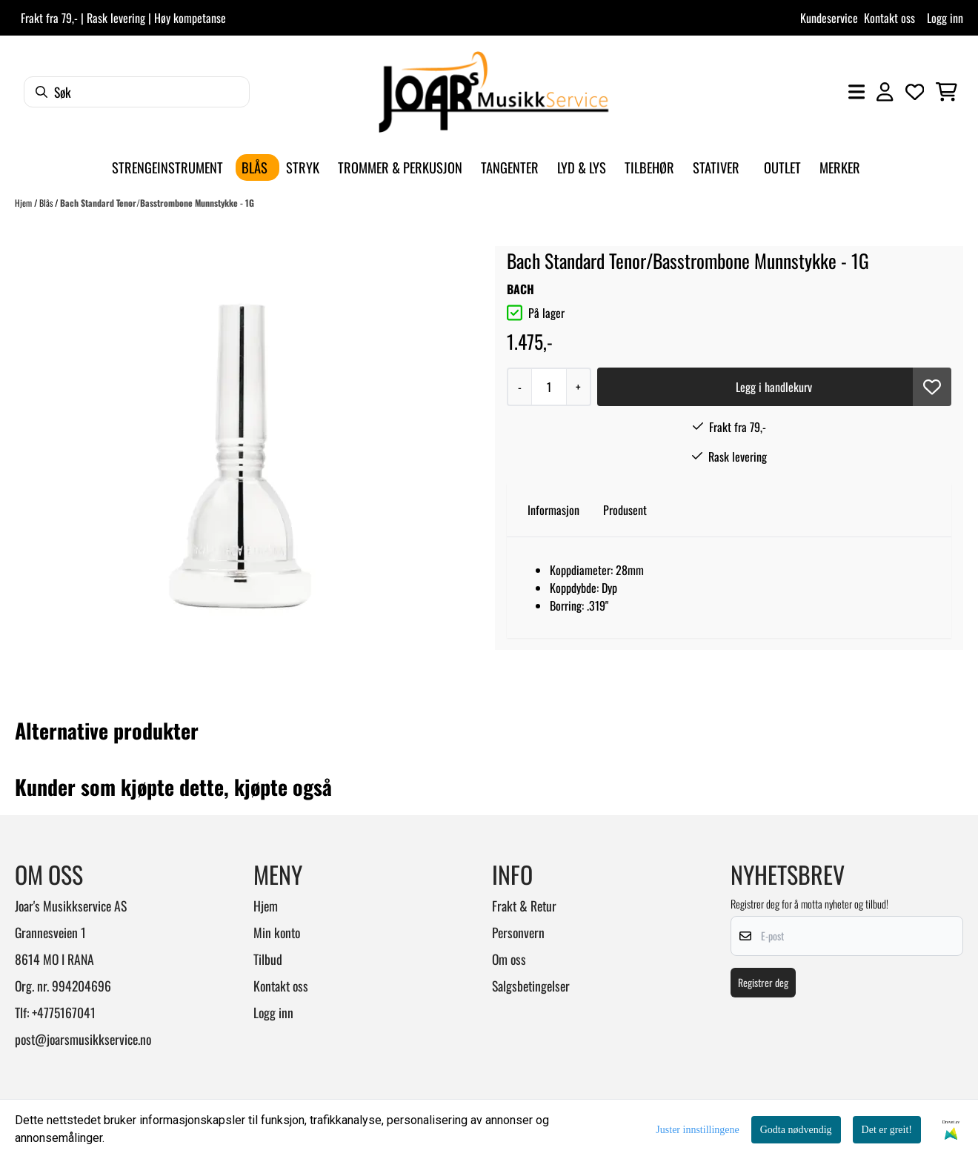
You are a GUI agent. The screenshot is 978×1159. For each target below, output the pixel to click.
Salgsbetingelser (531, 985)
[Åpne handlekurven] (946, 91)
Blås (47, 202)
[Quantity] (548, 387)
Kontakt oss (889, 18)
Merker (839, 167)
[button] (932, 387)
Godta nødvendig (796, 1129)
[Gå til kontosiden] (885, 91)
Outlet (782, 167)
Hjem (24, 202)
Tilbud (267, 959)
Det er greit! (887, 1129)
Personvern (518, 932)
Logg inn (945, 18)
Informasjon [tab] (553, 510)
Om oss (509, 959)
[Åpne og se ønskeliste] (915, 91)
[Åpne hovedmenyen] (856, 91)
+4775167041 (64, 1012)
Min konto (276, 932)
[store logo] (493, 92)
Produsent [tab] (625, 510)
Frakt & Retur (524, 905)
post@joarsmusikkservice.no (83, 1039)
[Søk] (137, 91)
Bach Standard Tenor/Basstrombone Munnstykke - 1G (157, 202)
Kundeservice (829, 18)
